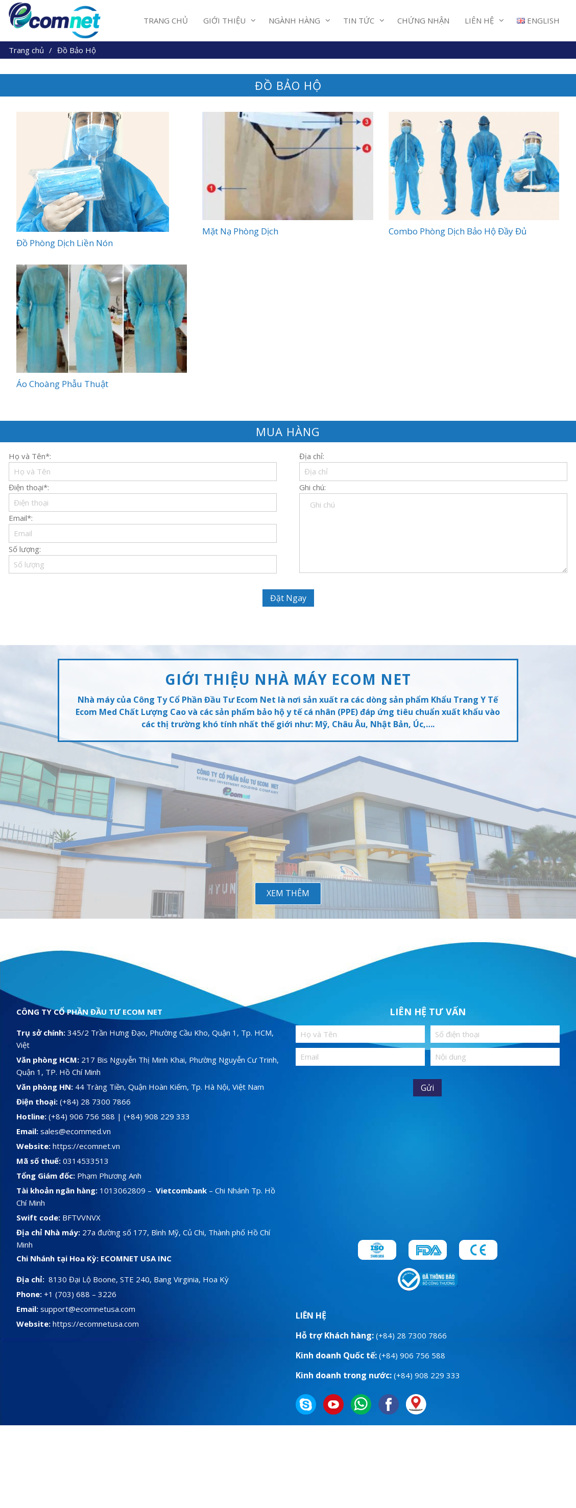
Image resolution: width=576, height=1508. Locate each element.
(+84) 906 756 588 (83, 1116)
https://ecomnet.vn (86, 1146)
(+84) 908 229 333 (157, 1116)
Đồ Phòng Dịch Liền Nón (64, 243)
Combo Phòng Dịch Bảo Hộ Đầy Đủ (457, 231)
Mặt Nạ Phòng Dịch (240, 231)
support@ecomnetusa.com (87, 1309)
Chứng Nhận (423, 20)
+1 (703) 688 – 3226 (80, 1294)
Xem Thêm (288, 893)
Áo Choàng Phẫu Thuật (62, 384)
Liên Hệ (479, 20)
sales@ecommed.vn (75, 1131)
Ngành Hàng (294, 20)
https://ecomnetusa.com (96, 1324)
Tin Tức (358, 20)
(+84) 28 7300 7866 (95, 1101)
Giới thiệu (224, 20)
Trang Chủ (165, 20)
